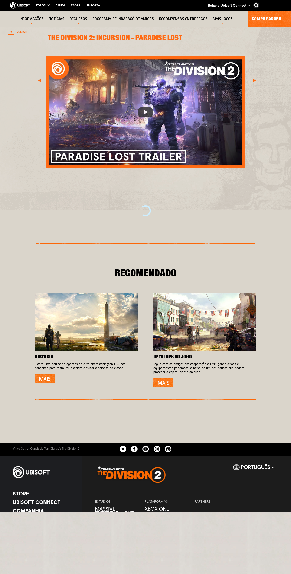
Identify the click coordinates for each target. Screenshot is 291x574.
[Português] (253, 469)
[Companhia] (43, 510)
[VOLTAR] (18, 31)
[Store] (43, 493)
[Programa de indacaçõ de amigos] (123, 19)
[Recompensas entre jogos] (184, 19)
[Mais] (45, 378)
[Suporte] (43, 528)
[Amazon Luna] (167, 534)
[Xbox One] (167, 509)
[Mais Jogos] (223, 19)
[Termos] (43, 550)
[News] (43, 519)
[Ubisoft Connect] (43, 502)
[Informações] (31, 19)
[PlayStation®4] (167, 517)
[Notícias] (57, 19)
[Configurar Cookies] (31, 556)
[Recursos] (78, 19)
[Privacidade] (43, 544)
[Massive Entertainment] (117, 511)
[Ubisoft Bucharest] (117, 523)
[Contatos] (43, 538)
